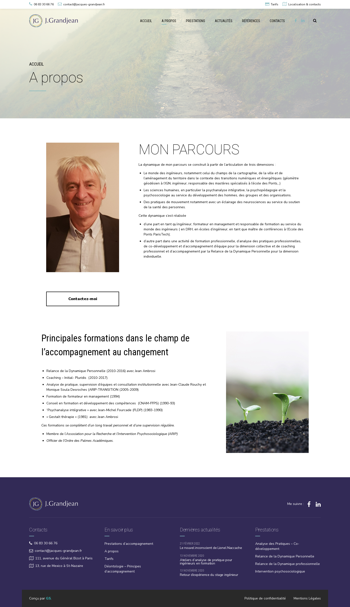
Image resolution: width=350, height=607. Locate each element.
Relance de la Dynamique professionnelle (287, 564)
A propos (112, 551)
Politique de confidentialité (265, 598)
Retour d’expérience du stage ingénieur (209, 574)
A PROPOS (169, 21)
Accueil (36, 64)
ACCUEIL (146, 21)
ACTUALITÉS (223, 21)
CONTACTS (277, 21)
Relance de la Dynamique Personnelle (284, 556)
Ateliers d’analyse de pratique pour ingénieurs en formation (206, 562)
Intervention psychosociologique (280, 571)
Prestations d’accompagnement (129, 543)
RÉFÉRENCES (251, 21)
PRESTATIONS (195, 21)
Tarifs (109, 558)
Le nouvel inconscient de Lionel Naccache (211, 548)
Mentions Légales (307, 598)
